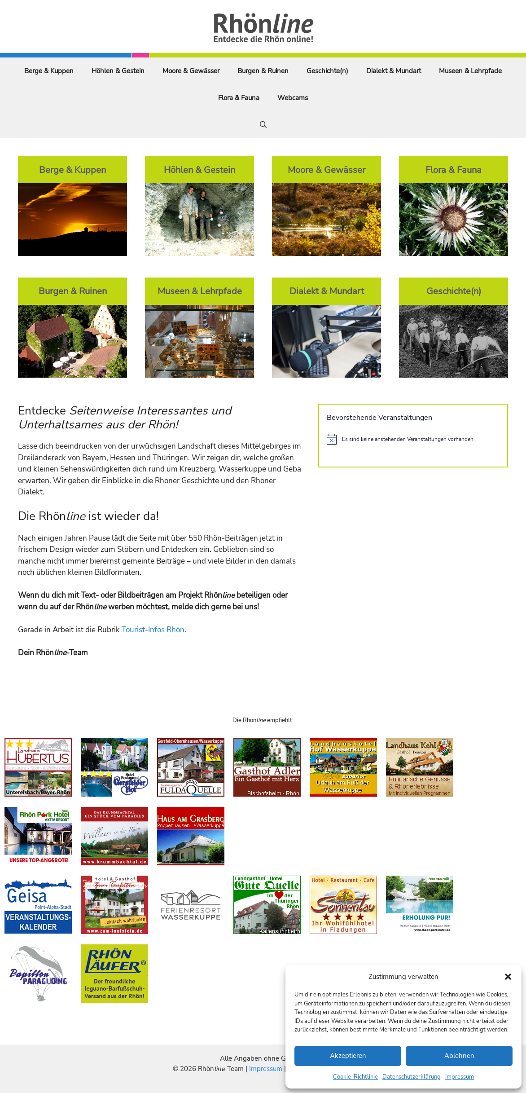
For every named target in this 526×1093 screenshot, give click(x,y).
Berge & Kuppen (49, 70)
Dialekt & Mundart (393, 70)
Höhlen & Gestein (118, 70)
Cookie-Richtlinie (355, 1077)
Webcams (292, 97)
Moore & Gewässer (190, 70)
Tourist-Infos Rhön (153, 630)
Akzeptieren (348, 1055)
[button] (508, 976)
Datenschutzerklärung (411, 1077)
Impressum (459, 1077)
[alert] (413, 439)
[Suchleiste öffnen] (263, 124)
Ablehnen (459, 1055)
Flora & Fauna (238, 97)
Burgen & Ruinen (263, 70)
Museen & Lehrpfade (470, 70)
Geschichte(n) (327, 70)
